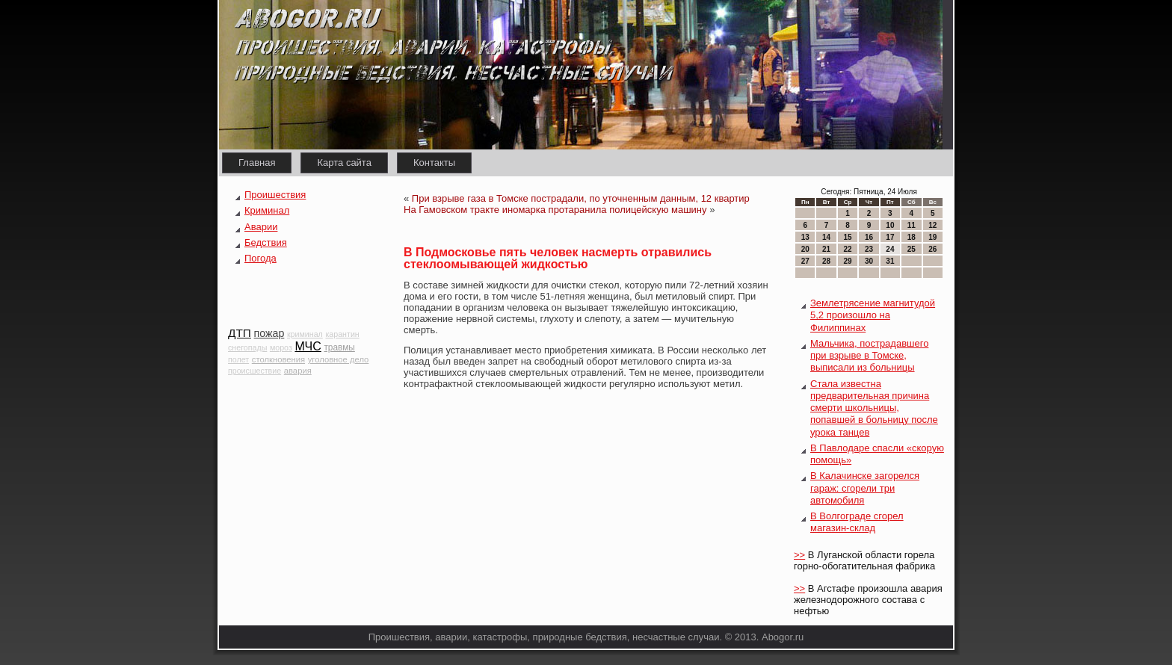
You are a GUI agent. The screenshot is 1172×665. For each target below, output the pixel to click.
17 (890, 237)
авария (298, 370)
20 (805, 249)
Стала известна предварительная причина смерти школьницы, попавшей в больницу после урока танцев (874, 408)
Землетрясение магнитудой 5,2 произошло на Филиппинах (872, 315)
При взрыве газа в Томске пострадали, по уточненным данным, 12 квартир (581, 198)
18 (911, 237)
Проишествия (275, 194)
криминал (305, 334)
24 (890, 249)
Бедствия (265, 242)
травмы (339, 347)
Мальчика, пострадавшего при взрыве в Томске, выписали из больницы (869, 356)
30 (869, 261)
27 (805, 261)
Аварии (260, 226)
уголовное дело (338, 359)
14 (826, 237)
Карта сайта (344, 162)
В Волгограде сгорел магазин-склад (857, 521)
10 (890, 225)
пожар (269, 333)
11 (911, 225)
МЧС (307, 346)
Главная (256, 162)
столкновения (278, 359)
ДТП (239, 333)
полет (238, 359)
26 (932, 249)
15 (847, 237)
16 (869, 237)
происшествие (254, 370)
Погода (260, 258)
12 (932, 225)
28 (826, 261)
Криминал (266, 210)
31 (890, 261)
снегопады (247, 347)
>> (799, 554)
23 (869, 249)
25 (911, 249)
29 (847, 261)
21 (826, 249)
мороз (281, 347)
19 (932, 237)
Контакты (434, 162)
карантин (342, 334)
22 (847, 249)
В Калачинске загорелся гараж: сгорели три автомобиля (864, 488)
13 (805, 237)
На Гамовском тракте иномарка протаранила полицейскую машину (555, 209)
